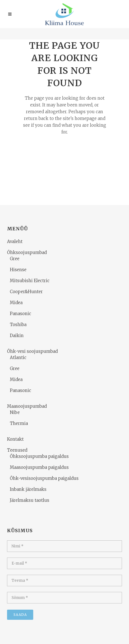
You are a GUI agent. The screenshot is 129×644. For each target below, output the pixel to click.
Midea (16, 302)
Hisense (18, 269)
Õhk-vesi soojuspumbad (32, 351)
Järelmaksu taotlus (29, 500)
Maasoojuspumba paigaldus (39, 467)
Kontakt (15, 439)
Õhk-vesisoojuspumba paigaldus (44, 478)
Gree (14, 258)
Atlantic (18, 357)
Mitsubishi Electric (30, 280)
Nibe (15, 412)
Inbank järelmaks (28, 489)
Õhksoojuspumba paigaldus (39, 456)
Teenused (17, 450)
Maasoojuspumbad (27, 406)
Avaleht (15, 241)
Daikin (17, 335)
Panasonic (20, 313)
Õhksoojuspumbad (27, 252)
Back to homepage (64, 155)
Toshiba (18, 324)
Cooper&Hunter (26, 291)
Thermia (19, 423)
